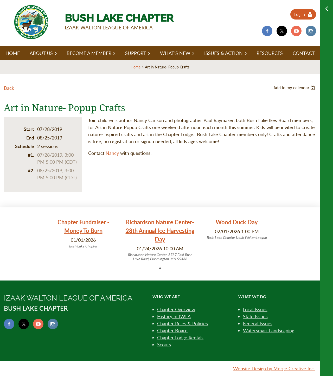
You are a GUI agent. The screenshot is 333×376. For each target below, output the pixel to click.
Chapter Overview (176, 309)
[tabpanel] (83, 233)
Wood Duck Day (237, 222)
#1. (31, 155)
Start (29, 129)
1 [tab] (160, 268)
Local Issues (255, 309)
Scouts (164, 344)
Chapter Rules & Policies (182, 323)
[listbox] (294, 88)
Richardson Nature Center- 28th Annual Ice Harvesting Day (160, 231)
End (30, 138)
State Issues (255, 316)
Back (9, 88)
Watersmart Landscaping (268, 330)
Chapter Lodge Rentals (180, 337)
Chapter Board (172, 330)
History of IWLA (174, 316)
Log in (299, 14)
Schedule (24, 146)
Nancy (112, 153)
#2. (31, 170)
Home (135, 67)
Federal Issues (257, 323)
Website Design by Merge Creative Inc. (274, 368)
